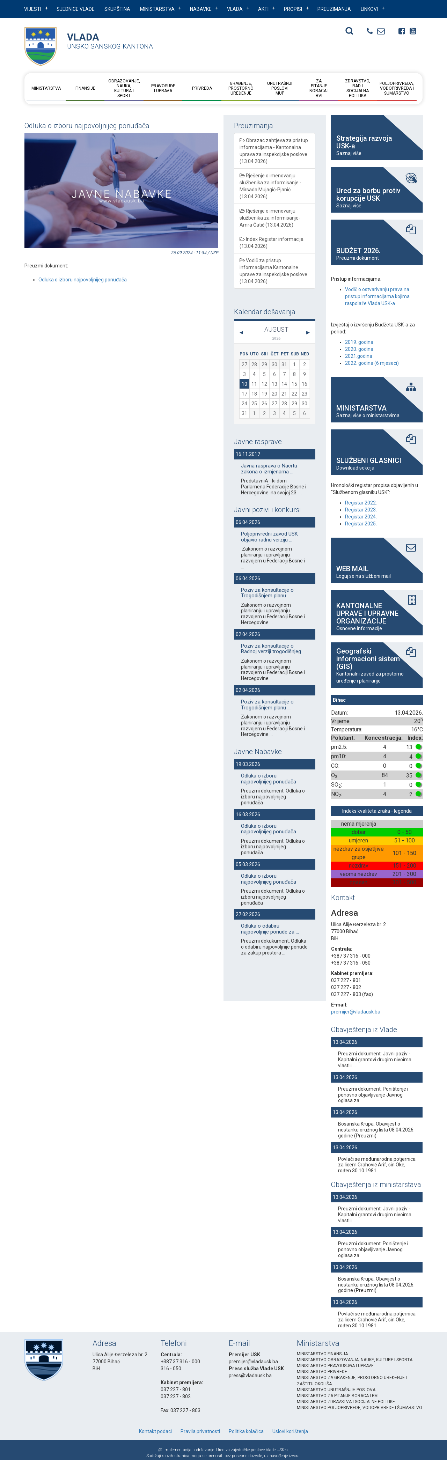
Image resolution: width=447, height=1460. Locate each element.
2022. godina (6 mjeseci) (372, 363)
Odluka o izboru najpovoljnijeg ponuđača (82, 279)
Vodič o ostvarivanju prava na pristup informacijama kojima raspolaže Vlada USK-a (377, 296)
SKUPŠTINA (117, 9)
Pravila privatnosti (200, 1431)
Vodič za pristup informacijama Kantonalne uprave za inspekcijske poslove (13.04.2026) (273, 271)
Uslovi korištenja (290, 1431)
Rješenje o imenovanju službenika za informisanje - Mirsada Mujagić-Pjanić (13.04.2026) (270, 186)
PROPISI (293, 9)
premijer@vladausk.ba (355, 1012)
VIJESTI (32, 9)
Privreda (202, 88)
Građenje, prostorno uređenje (241, 88)
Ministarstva (157, 9)
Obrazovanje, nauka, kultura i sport (124, 88)
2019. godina (359, 342)
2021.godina (358, 356)
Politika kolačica (246, 1431)
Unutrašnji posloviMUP (279, 88)
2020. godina (359, 349)
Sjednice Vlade (76, 9)
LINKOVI (369, 9)
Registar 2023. (361, 510)
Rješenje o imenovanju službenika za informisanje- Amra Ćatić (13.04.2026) (270, 218)
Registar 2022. (361, 503)
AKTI (263, 9)
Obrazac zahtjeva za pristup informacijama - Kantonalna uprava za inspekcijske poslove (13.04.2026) (274, 151)
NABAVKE (201, 9)
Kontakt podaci (155, 1431)
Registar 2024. (361, 516)
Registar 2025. (361, 523)
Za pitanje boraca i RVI (318, 88)
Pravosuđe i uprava (163, 88)
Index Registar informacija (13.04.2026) (271, 242)
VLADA (235, 9)
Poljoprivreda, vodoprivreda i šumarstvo (397, 88)
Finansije (85, 88)
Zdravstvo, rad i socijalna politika (357, 88)
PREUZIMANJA (334, 9)
